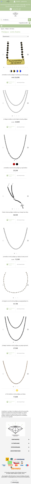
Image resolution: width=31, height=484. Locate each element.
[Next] (28, 54)
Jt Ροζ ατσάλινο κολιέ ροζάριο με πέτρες (15, 394)
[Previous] (3, 54)
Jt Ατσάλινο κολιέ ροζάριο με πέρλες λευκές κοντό (15, 256)
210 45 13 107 (17, 10)
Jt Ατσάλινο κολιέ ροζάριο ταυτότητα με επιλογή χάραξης (15, 74)
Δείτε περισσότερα (20, 82)
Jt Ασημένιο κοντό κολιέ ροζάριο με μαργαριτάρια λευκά (15, 301)
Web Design (14, 480)
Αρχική (2, 28)
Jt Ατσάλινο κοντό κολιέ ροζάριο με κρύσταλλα (15, 167)
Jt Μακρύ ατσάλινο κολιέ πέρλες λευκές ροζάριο (15, 119)
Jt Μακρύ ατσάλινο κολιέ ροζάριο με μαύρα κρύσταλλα (15, 345)
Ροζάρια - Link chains (9, 28)
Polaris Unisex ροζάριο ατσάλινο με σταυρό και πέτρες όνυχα (15, 212)
